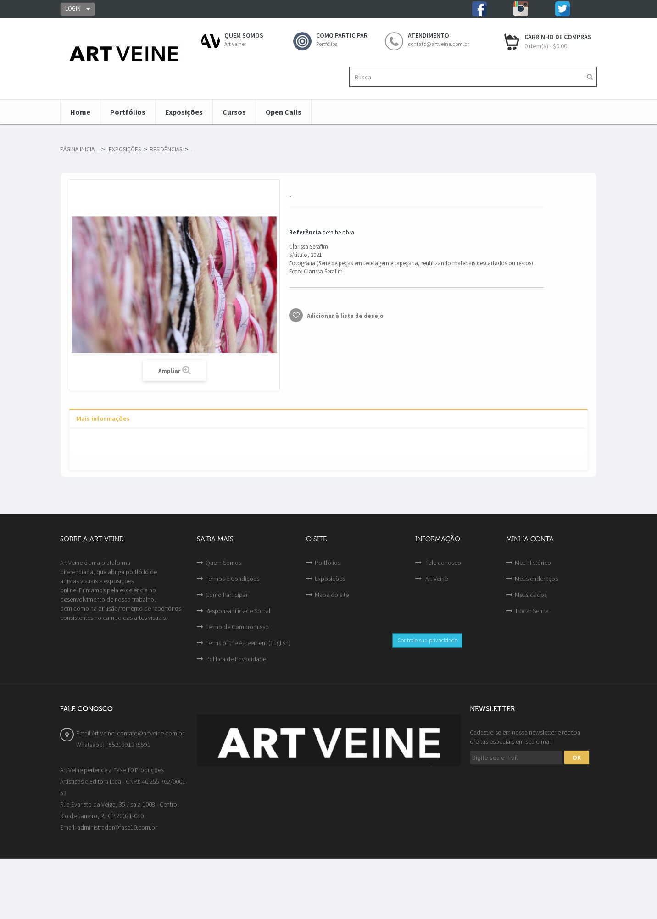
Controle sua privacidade (427, 640)
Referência (305, 232)
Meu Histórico (533, 562)
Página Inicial (78, 149)
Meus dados (531, 594)
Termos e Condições (232, 578)
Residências (166, 149)
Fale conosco (442, 562)
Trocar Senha (532, 611)
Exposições (125, 149)
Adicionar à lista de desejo (345, 316)
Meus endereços (536, 578)
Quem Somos (223, 562)
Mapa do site (332, 594)
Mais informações (103, 418)
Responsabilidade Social (238, 611)
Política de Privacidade (236, 659)
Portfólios (327, 562)
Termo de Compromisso (237, 627)
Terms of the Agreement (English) (248, 643)
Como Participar (227, 594)
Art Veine (436, 578)
